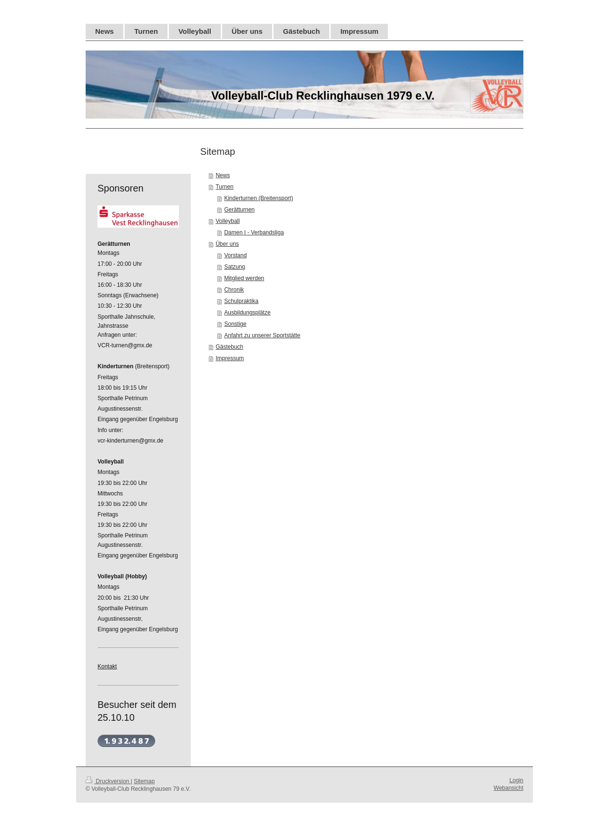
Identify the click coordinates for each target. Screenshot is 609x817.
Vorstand (235, 255)
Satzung (234, 266)
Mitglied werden (244, 278)
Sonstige (235, 324)
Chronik (234, 289)
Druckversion (108, 781)
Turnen (225, 186)
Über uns (227, 244)
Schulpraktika (241, 301)
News (223, 175)
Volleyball (228, 221)
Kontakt (107, 666)
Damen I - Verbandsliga (254, 232)
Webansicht (508, 788)
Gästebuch (229, 346)
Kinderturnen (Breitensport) (258, 198)
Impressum (230, 358)
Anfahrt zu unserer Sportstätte (262, 335)
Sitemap (144, 781)
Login (516, 780)
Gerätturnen (239, 209)
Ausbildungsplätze (247, 312)
